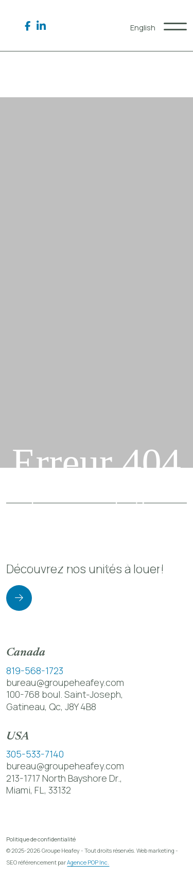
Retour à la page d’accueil (97, 604)
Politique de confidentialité (41, 839)
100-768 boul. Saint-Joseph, (64, 694)
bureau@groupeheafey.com (65, 682)
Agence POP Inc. (88, 862)
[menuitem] (142, 27)
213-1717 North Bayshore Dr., (64, 778)
